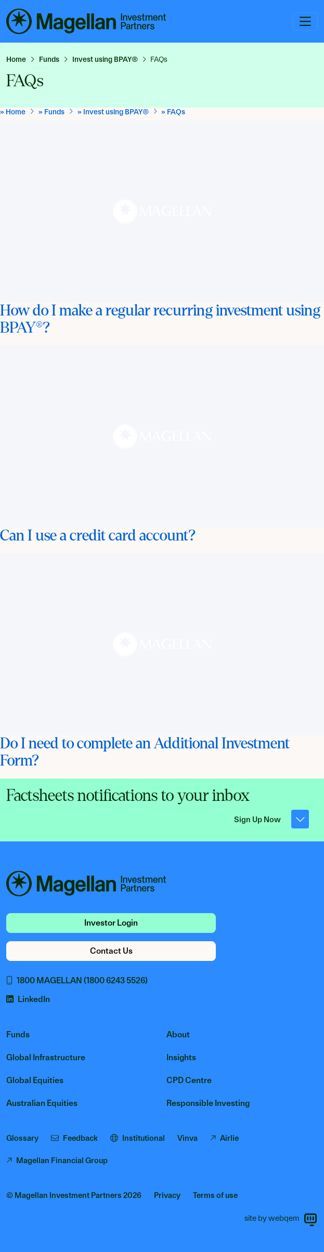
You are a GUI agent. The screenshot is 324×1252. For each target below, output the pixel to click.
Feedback (74, 1138)
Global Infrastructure (45, 1057)
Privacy (167, 1195)
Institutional (137, 1138)
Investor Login (111, 923)
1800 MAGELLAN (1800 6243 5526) (77, 980)
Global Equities (34, 1080)
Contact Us (111, 951)
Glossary (22, 1138)
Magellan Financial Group (57, 1160)
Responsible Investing (208, 1103)
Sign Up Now (271, 819)
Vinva (187, 1138)
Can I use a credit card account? (98, 536)
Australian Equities (41, 1103)
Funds (18, 1034)
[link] (20, 59)
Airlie (224, 1138)
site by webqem (281, 1220)
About (178, 1034)
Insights (181, 1057)
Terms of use (215, 1195)
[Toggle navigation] (305, 21)
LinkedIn (28, 999)
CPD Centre (189, 1080)
